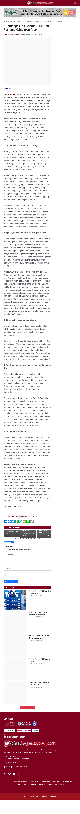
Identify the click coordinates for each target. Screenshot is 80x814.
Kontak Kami (45, 781)
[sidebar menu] (5, 3)
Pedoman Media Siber (21, 781)
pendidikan (14, 516)
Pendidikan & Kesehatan (17, 21)
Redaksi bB (56, 781)
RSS (9, 781)
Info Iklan (34, 781)
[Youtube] (14, 774)
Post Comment (11, 581)
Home (5, 21)
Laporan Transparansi (56, 784)
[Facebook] (5, 774)
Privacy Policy (21, 784)
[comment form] (27, 558)
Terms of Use (67, 781)
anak (35, 516)
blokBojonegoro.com (11, 34)
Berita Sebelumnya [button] (27, 708)
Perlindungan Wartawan (37, 784)
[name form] (27, 569)
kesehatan (26, 516)
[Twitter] (9, 774)
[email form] (27, 575)
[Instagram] (19, 774)
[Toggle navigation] (75, 3)
